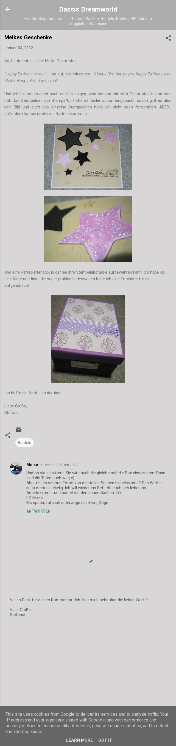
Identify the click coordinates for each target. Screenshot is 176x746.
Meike (32, 464)
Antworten (38, 511)
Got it (105, 740)
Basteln (24, 442)
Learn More (79, 740)
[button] (168, 39)
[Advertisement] (88, 665)
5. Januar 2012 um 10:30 (59, 465)
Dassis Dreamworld (88, 9)
